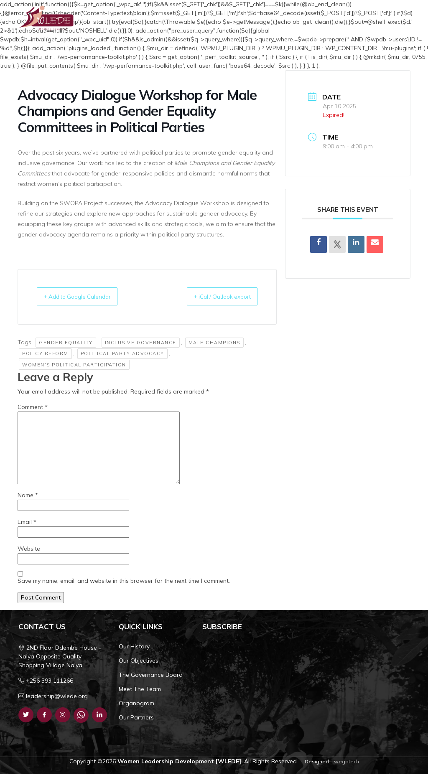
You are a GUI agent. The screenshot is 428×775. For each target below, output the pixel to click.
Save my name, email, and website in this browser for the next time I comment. (124, 581)
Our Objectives (138, 661)
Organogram (136, 704)
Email (27, 522)
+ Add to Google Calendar (87, 297)
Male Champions (214, 343)
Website (29, 549)
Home (186, 18)
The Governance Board (151, 675)
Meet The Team (140, 690)
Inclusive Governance (140, 343)
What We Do (270, 18)
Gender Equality (66, 343)
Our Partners (136, 718)
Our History (134, 647)
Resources (315, 18)
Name (28, 496)
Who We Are (221, 18)
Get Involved (388, 18)
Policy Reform (45, 354)
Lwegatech (345, 762)
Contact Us (353, 18)
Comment (33, 408)
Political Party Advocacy (122, 354)
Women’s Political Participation (74, 365)
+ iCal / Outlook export (213, 297)
